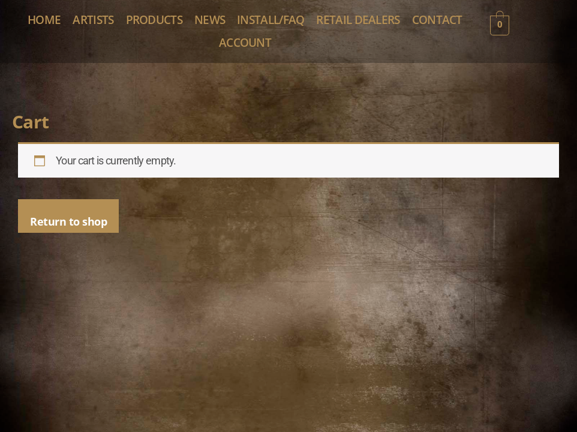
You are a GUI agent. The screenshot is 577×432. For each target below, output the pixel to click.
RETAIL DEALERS (169, 56)
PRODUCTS (235, 24)
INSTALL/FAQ (379, 24)
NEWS (305, 24)
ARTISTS (162, 24)
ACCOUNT (332, 56)
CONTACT (256, 56)
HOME (97, 24)
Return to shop (68, 238)
